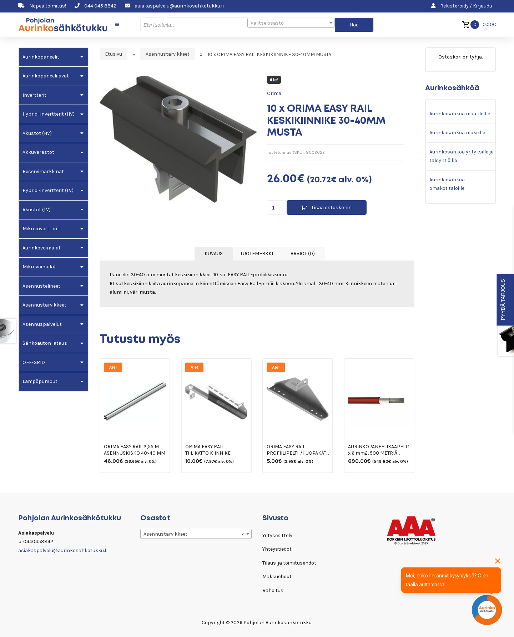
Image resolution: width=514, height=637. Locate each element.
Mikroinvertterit (40, 229)
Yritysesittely (277, 535)
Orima (274, 93)
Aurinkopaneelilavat (45, 76)
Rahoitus (272, 590)
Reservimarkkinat (43, 171)
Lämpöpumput (39, 381)
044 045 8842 (95, 6)
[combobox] (291, 23)
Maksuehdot (277, 576)
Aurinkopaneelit (40, 57)
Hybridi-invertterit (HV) (48, 114)
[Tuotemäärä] (276, 207)
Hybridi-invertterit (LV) (48, 190)
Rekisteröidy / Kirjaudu (461, 6)
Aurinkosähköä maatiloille (459, 114)
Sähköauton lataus (44, 343)
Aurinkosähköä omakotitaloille (447, 184)
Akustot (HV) (37, 133)
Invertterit (34, 95)
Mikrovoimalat (39, 267)
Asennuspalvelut (42, 324)
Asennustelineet (41, 286)
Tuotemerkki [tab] (256, 254)
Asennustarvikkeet (168, 54)
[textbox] (291, 23)
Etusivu (113, 54)
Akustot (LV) (36, 210)
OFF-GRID (33, 362)
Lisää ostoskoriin (332, 207)
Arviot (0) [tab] (303, 254)
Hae (354, 25)
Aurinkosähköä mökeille (457, 133)
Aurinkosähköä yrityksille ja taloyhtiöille (461, 156)
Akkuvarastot (38, 152)
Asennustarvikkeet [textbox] (193, 534)
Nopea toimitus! (42, 6)
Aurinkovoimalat (41, 248)
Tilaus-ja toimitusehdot (289, 563)
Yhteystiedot (277, 549)
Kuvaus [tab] (214, 254)
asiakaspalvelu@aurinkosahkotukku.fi (174, 6)
